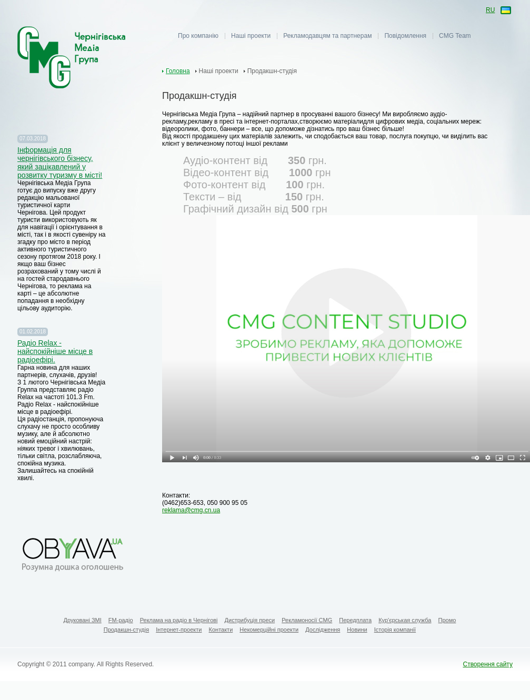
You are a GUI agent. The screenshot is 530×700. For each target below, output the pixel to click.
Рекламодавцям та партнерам (327, 35)
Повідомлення (405, 35)
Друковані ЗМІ (83, 620)
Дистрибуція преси (250, 620)
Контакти (221, 629)
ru (490, 10)
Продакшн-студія (126, 629)
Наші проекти (251, 35)
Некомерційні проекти (268, 629)
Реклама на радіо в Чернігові (179, 620)
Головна (178, 71)
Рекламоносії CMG (307, 620)
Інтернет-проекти (179, 629)
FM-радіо (120, 620)
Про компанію (198, 35)
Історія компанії (395, 629)
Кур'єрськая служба (404, 620)
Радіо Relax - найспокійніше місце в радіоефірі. (55, 351)
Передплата (355, 620)
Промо (447, 620)
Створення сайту (488, 664)
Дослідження (322, 629)
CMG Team (455, 35)
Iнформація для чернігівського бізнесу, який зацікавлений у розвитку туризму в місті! (59, 162)
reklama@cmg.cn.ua (191, 510)
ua (504, 10)
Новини (357, 629)
